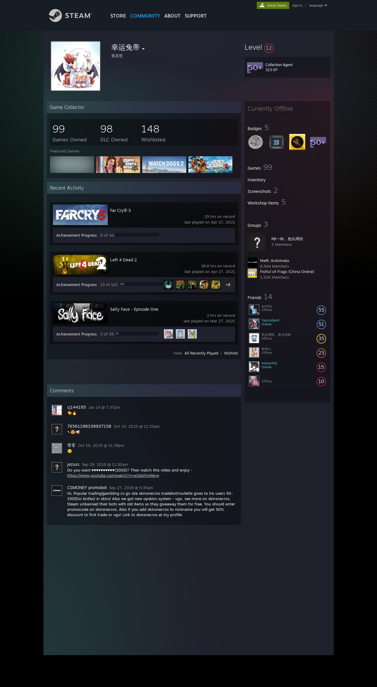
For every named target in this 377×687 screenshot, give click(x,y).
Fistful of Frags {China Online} (287, 271)
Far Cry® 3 (120, 210)
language (316, 5)
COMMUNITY (145, 16)
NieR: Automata (274, 260)
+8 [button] (228, 284)
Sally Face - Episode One (134, 309)
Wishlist (231, 353)
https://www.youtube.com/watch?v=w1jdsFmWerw (113, 475)
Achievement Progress (76, 235)
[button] (287, 47)
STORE (118, 16)
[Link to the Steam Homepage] (75, 20)
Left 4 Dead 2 (123, 259)
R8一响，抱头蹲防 (287, 238)
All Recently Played (201, 353)
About (172, 16)
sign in (297, 5)
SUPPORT (196, 16)
